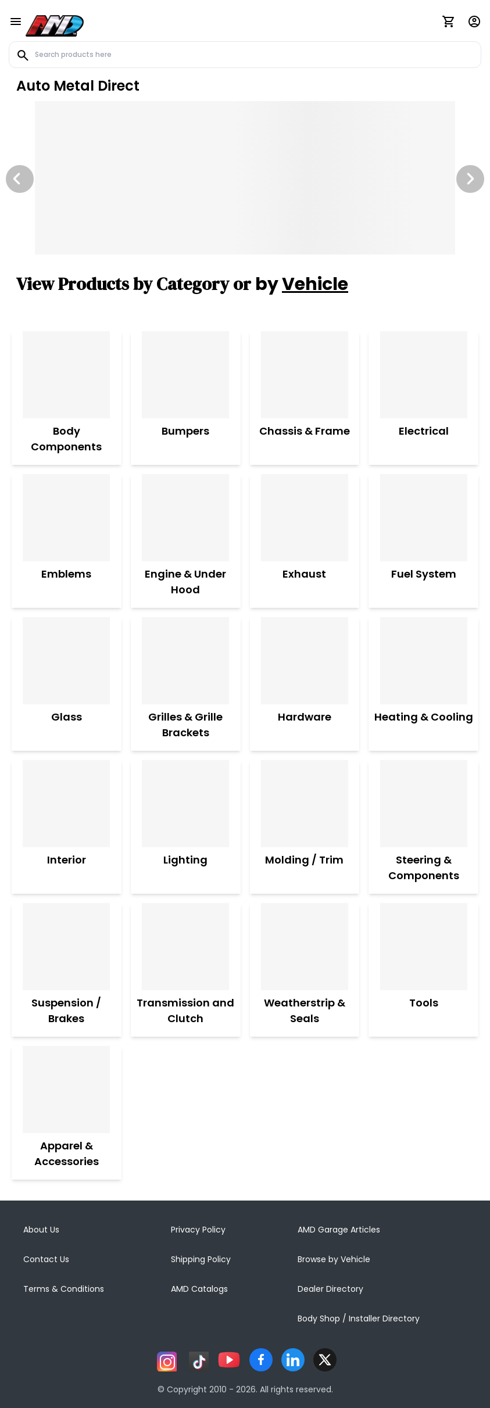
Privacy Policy (198, 1229)
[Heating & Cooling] (424, 660)
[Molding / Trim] (304, 803)
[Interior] (66, 803)
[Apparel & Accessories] (66, 1089)
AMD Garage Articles (339, 1229)
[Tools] (423, 946)
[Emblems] (66, 517)
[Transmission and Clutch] (186, 946)
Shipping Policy (201, 1259)
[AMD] (55, 24)
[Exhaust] (304, 517)
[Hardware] (304, 660)
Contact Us (46, 1259)
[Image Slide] (245, 178)
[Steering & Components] (423, 803)
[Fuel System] (423, 517)
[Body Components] (66, 374)
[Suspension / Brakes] (66, 946)
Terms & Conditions (63, 1289)
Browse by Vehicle (334, 1259)
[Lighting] (185, 803)
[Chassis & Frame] (305, 374)
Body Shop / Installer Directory (359, 1318)
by (301, 284)
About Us (41, 1229)
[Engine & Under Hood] (186, 517)
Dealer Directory (330, 1289)
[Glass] (66, 660)
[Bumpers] (185, 374)
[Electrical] (423, 374)
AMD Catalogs (199, 1289)
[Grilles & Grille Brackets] (186, 660)
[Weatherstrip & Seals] (305, 946)
